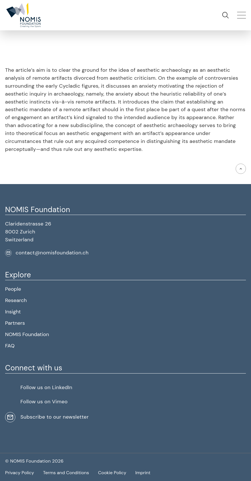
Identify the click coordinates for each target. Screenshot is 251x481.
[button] (23, 15)
